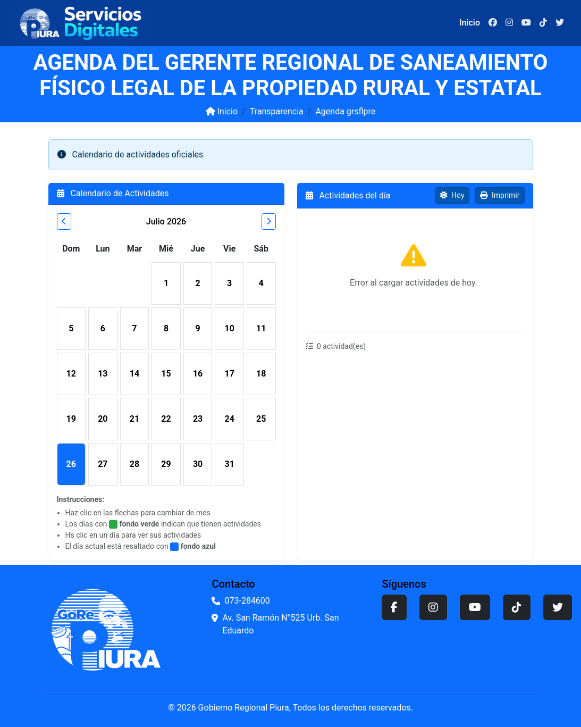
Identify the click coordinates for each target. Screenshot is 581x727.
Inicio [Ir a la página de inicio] (469, 23)
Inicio (222, 111)
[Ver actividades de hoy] (452, 195)
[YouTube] (526, 23)
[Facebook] (492, 23)
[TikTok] (543, 23)
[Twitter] (559, 23)
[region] (415, 270)
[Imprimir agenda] (499, 195)
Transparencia (277, 111)
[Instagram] (509, 23)
